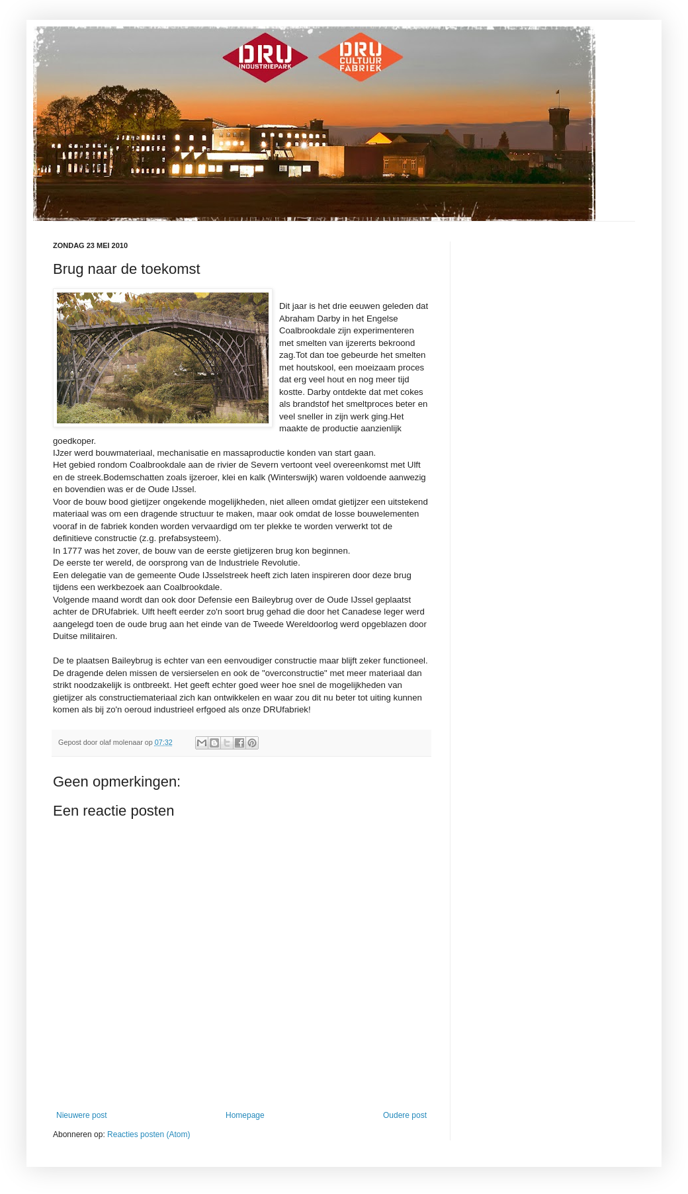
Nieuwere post (81, 1115)
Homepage (245, 1115)
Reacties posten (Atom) (148, 1134)
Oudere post (405, 1115)
